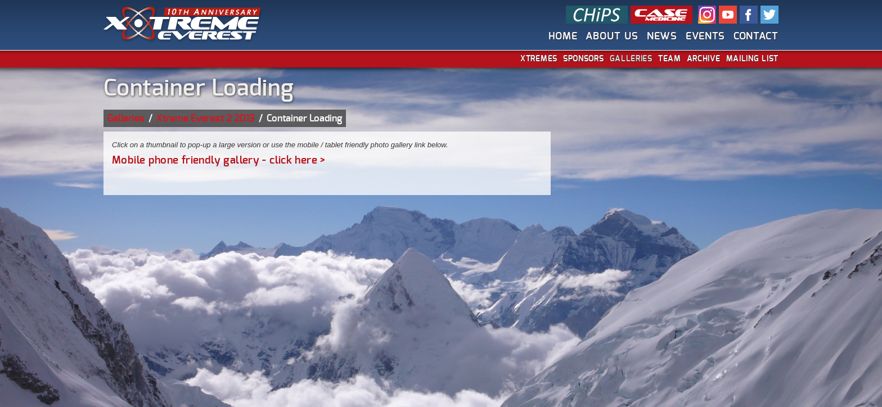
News (662, 35)
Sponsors (583, 59)
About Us (612, 35)
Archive (704, 59)
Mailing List (752, 59)
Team (669, 59)
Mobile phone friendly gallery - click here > (219, 160)
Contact (756, 35)
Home (563, 35)
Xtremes (538, 59)
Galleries (631, 59)
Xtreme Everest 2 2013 (205, 118)
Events (705, 35)
